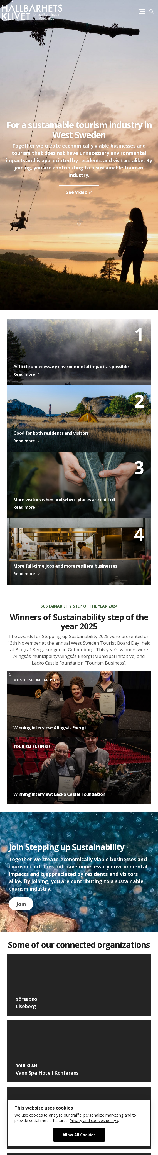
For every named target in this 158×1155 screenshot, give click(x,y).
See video (76, 192)
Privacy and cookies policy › (94, 1120)
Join (21, 904)
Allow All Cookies (79, 1134)
